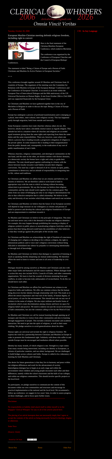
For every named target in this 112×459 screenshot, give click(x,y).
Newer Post (12, 448)
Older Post (67, 448)
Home (40, 448)
